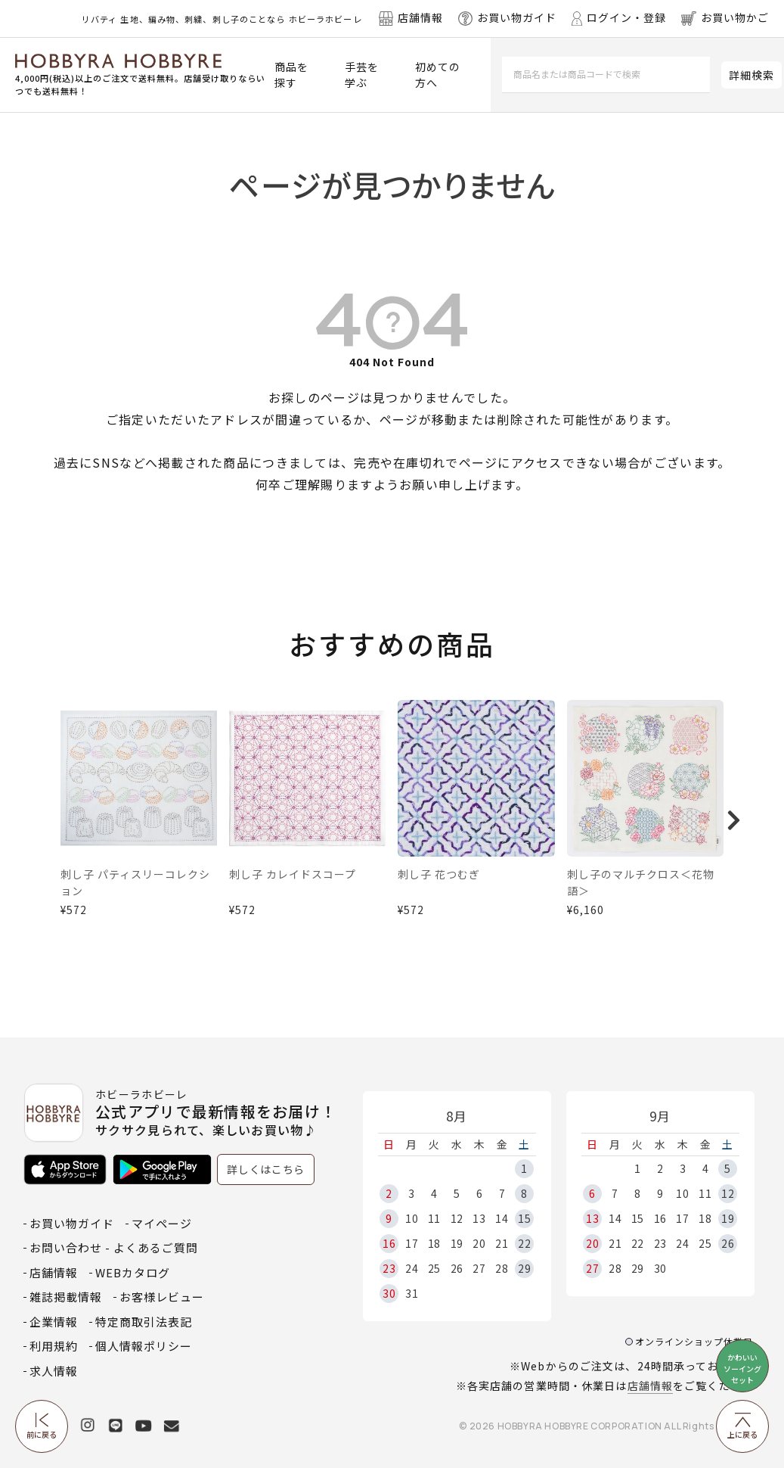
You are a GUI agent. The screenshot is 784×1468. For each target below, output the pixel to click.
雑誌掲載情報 (65, 1297)
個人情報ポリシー (143, 1346)
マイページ (162, 1223)
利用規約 (53, 1346)
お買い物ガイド (71, 1223)
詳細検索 (751, 74)
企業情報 (53, 1322)
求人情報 (53, 1371)
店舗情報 (650, 1385)
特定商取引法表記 (143, 1322)
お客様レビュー (161, 1297)
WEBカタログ (132, 1272)
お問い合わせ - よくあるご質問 (113, 1247)
